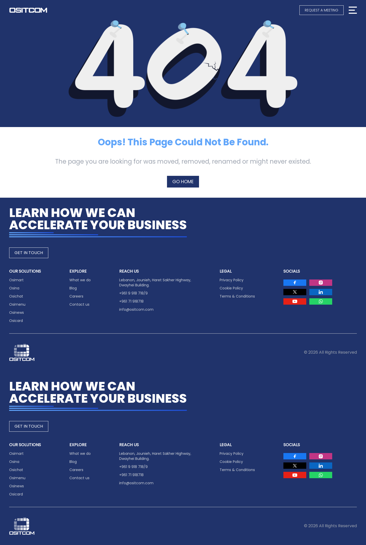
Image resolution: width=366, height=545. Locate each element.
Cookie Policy (231, 288)
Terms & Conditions (237, 296)
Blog (73, 288)
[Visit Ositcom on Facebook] (294, 282)
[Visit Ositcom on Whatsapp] (320, 301)
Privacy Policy (231, 280)
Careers (76, 296)
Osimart (16, 280)
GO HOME (183, 181)
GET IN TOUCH (28, 253)
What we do (80, 280)
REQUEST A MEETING (321, 10)
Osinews (16, 312)
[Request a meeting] (321, 10)
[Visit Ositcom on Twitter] (294, 292)
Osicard (16, 320)
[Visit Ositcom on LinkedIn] (320, 292)
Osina (14, 288)
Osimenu (17, 304)
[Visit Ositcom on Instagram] (320, 282)
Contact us (79, 304)
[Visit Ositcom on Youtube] (294, 301)
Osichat (16, 296)
